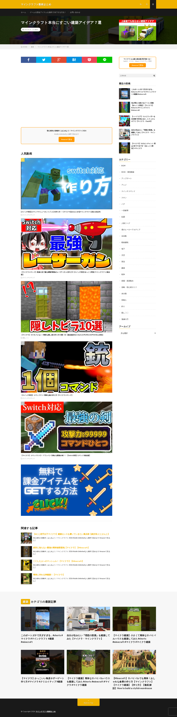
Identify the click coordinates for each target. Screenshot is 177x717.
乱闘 (123, 217)
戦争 (123, 274)
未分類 (124, 293)
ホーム (23, 12)
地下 (123, 249)
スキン (124, 198)
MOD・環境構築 (127, 172)
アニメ (124, 185)
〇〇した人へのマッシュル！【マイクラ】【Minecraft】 (58, 561)
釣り (123, 306)
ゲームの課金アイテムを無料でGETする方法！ (48, 12)
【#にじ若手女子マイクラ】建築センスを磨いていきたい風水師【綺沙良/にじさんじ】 (71, 534)
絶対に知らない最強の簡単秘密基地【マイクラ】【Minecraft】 (61, 547)
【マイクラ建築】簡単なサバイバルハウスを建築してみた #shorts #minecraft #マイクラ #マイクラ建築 (88, 681)
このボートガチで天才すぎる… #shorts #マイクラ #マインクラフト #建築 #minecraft (143, 91)
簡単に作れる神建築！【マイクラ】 (49, 574)
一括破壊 (124, 210)
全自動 (124, 236)
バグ (123, 204)
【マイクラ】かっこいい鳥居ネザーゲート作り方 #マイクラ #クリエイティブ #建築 (42, 680)
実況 (123, 261)
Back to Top (88, 703)
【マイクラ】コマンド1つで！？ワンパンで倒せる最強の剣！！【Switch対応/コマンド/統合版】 (56, 455)
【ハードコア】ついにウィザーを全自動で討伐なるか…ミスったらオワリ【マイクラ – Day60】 (143, 118)
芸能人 (124, 300)
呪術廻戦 (124, 242)
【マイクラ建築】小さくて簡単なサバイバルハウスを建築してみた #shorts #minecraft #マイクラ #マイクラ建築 (134, 638)
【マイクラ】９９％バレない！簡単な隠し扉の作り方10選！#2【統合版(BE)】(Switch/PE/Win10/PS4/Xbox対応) (62, 335)
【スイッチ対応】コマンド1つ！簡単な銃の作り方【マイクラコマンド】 (47, 395)
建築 (36, 29)
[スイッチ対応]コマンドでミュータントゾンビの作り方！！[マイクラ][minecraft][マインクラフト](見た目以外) (61, 212)
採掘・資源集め (127, 281)
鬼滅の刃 (124, 319)
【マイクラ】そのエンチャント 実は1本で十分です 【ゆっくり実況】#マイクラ (143, 145)
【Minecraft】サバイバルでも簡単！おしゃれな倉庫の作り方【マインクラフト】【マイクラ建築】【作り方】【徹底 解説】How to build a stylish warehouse (134, 683)
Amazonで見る (66, 139)
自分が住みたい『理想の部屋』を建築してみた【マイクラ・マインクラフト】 (143, 132)
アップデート (126, 178)
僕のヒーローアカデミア (130, 229)
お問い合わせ (75, 12)
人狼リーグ (125, 223)
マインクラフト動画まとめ (46, 711)
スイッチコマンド (29, 214)
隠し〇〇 (26, 338)
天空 (123, 255)
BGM (123, 166)
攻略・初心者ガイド (129, 287)
